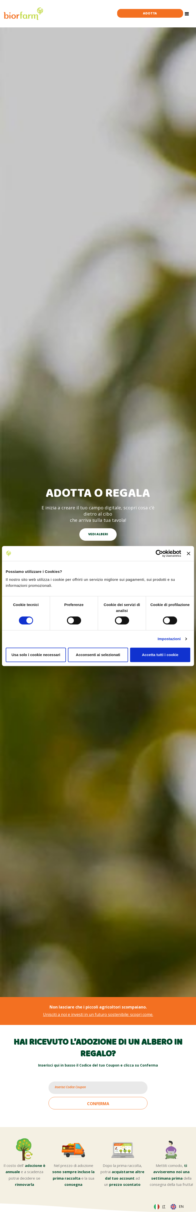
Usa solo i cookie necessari (35, 655)
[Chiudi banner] (188, 553)
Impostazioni (169, 639)
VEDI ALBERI (98, 534)
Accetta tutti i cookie (160, 655)
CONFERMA (98, 1103)
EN (181, 1206)
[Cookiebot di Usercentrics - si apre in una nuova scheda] (159, 553)
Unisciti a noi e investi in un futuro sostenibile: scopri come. (98, 1014)
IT (163, 1206)
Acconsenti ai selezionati (98, 655)
